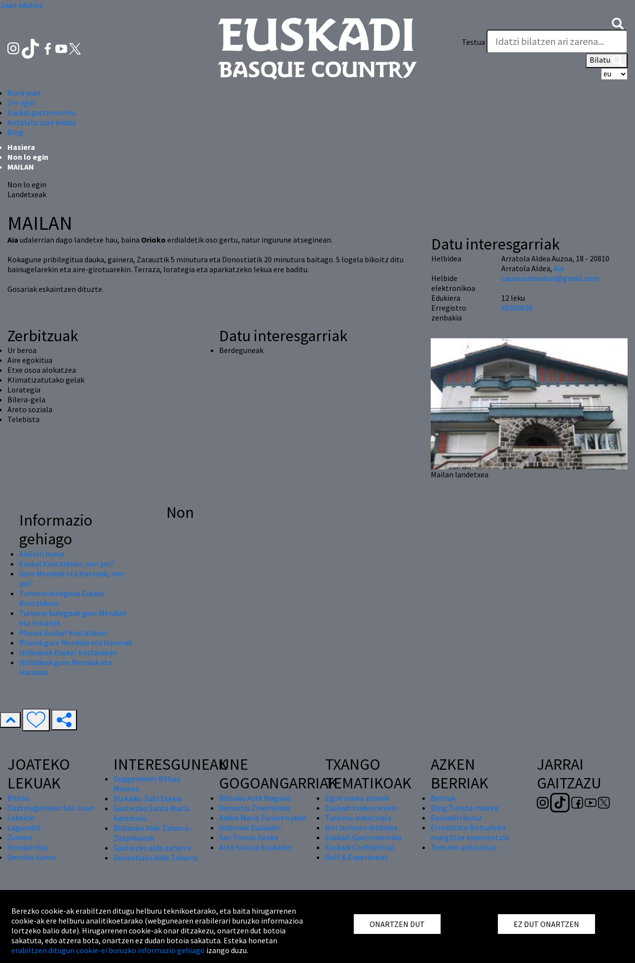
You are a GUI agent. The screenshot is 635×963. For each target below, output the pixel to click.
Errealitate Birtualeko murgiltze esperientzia (470, 832)
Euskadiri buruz (456, 817)
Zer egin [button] (21, 102)
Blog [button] (15, 132)
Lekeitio (21, 817)
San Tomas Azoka (248, 837)
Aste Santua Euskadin (255, 847)
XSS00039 (517, 308)
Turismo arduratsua (464, 847)
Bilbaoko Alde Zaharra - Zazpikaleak (153, 833)
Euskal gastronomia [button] (41, 112)
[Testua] (557, 41)
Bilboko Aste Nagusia (255, 798)
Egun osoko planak (357, 798)
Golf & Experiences (356, 857)
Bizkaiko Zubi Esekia (147, 798)
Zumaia (20, 837)
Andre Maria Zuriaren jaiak (262, 817)
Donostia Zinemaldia (254, 808)
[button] (618, 23)
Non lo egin (27, 157)
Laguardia (23, 827)
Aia (559, 268)
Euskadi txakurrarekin (361, 808)
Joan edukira (21, 5)
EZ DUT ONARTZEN (546, 924)
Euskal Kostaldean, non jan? (66, 564)
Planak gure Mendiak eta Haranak (75, 642)
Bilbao (18, 798)
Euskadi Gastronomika (363, 837)
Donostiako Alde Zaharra (155, 857)
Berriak (443, 798)
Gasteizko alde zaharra (152, 848)
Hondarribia (27, 847)
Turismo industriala (358, 817)
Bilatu (607, 61)
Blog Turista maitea (464, 808)
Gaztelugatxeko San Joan (50, 808)
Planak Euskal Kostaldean (63, 633)
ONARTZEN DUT (397, 924)
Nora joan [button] (23, 93)
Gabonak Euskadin (250, 827)
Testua (473, 42)
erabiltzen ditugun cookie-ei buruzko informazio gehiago (108, 950)
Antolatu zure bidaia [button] (41, 122)
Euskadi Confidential (360, 847)
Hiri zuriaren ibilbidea (361, 827)
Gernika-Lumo (31, 857)
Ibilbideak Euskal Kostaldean (68, 652)
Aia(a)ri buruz (42, 554)
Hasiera (21, 147)
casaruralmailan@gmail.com (550, 278)
